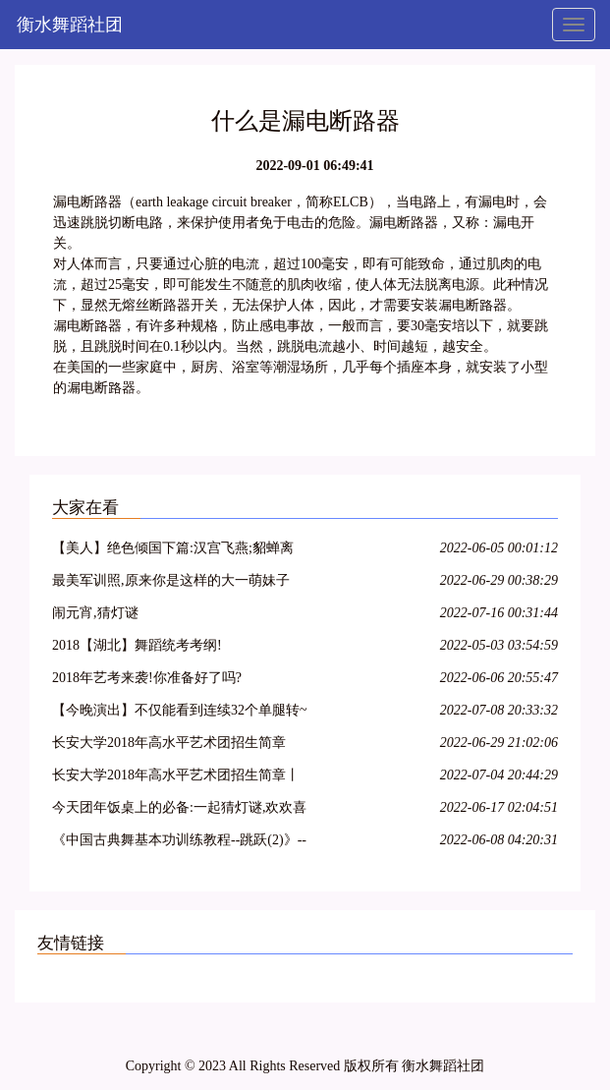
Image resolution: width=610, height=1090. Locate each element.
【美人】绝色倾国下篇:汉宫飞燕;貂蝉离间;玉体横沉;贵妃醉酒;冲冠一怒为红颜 (173, 551)
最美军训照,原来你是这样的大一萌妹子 (171, 580)
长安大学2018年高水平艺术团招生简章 (169, 742)
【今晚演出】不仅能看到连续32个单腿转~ (179, 710)
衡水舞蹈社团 (70, 24)
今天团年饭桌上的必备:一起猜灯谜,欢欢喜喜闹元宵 (179, 810)
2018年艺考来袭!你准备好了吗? (147, 677)
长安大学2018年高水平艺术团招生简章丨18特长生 (176, 778)
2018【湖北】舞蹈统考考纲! (137, 645)
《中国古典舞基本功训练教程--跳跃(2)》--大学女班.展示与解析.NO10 (179, 842)
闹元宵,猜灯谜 (95, 612)
